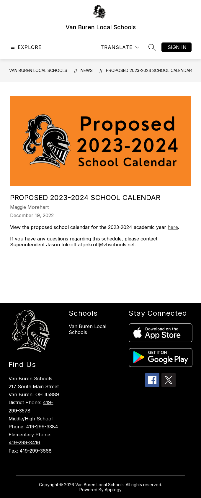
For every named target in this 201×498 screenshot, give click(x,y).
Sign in (177, 47)
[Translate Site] (120, 47)
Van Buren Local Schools (38, 70)
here (173, 227)
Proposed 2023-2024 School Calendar (149, 70)
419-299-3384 (42, 427)
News (87, 70)
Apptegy (113, 489)
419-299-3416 (24, 442)
